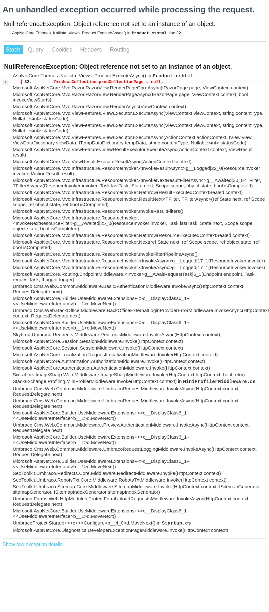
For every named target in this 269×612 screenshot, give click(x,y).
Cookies (63, 49)
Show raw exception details (33, 544)
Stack (14, 49)
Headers (91, 49)
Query (36, 49)
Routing (119, 49)
